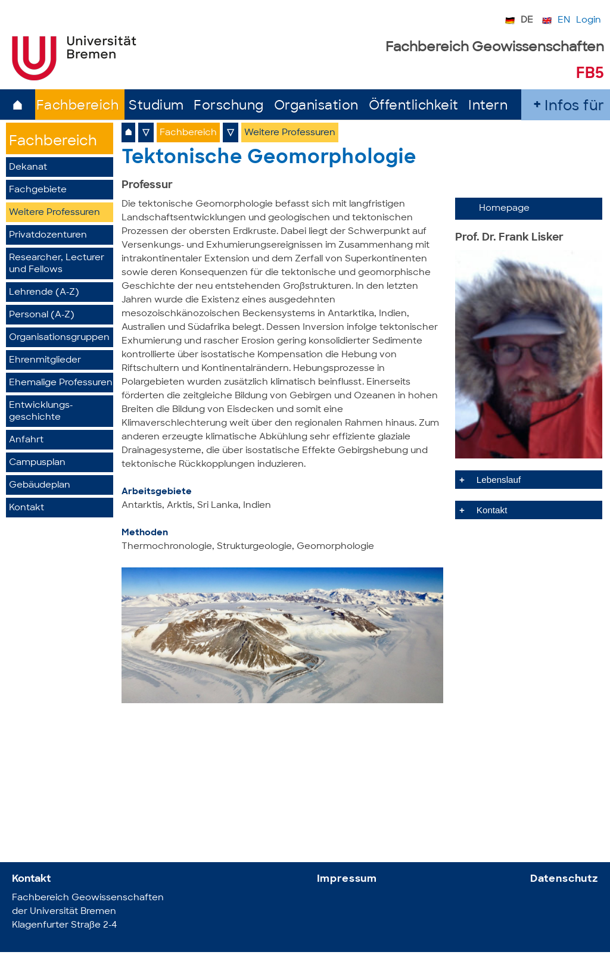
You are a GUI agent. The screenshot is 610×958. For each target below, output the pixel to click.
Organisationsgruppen (59, 337)
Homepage (504, 208)
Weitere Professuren (54, 212)
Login (588, 20)
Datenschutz (564, 879)
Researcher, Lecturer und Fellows (56, 264)
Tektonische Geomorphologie (269, 158)
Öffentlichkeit (414, 106)
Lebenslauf (499, 480)
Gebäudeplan (39, 485)
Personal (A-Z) (41, 315)
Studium (156, 106)
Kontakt (26, 508)
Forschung (229, 106)
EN (564, 20)
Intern (488, 106)
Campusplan (37, 462)
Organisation (316, 106)
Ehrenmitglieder (45, 360)
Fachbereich (77, 106)
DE (527, 20)
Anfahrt (26, 440)
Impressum (347, 879)
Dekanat (28, 167)
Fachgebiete (38, 190)
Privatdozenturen (48, 235)
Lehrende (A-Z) (44, 292)
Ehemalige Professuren (61, 383)
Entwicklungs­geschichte (41, 411)
